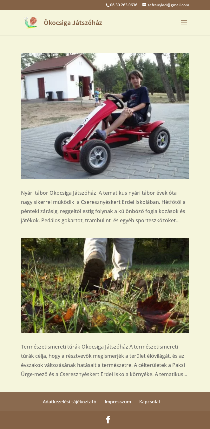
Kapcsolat (150, 402)
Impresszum (118, 402)
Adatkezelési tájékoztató (69, 402)
